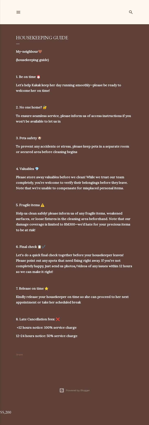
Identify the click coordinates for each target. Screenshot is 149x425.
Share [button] (19, 354)
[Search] (130, 11)
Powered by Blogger (74, 390)
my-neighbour (57, 12)
